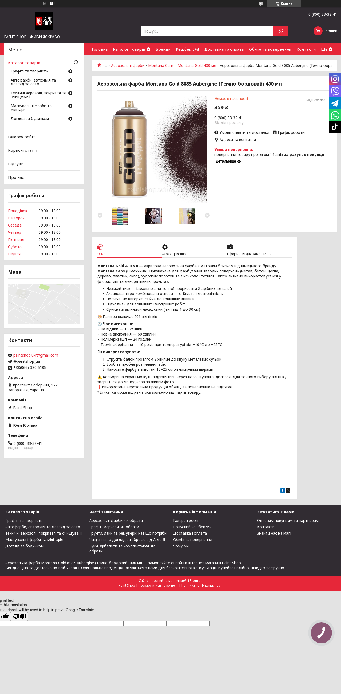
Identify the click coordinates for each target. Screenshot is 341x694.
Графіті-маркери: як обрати (114, 526)
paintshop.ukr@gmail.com (35, 355)
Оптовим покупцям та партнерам (288, 520)
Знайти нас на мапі (274, 533)
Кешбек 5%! (187, 49)
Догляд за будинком (30, 119)
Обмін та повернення (270, 49)
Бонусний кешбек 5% (192, 526)
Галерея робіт (21, 136)
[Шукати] (280, 31)
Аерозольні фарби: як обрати (116, 520)
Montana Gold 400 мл (197, 65)
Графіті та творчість (29, 71)
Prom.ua (196, 580)
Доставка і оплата (190, 533)
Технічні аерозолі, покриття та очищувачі (38, 95)
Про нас (16, 177)
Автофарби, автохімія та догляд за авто (33, 82)
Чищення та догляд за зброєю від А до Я (127, 539)
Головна (100, 49)
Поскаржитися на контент (158, 585)
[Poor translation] (19, 616)
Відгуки (15, 163)
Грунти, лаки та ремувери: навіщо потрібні (128, 533)
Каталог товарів (129, 49)
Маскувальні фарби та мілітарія (31, 108)
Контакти (306, 49)
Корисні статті (22, 150)
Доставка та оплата (224, 49)
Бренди (163, 49)
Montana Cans (161, 65)
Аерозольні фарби (127, 65)
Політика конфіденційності (201, 585)
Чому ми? (181, 545)
